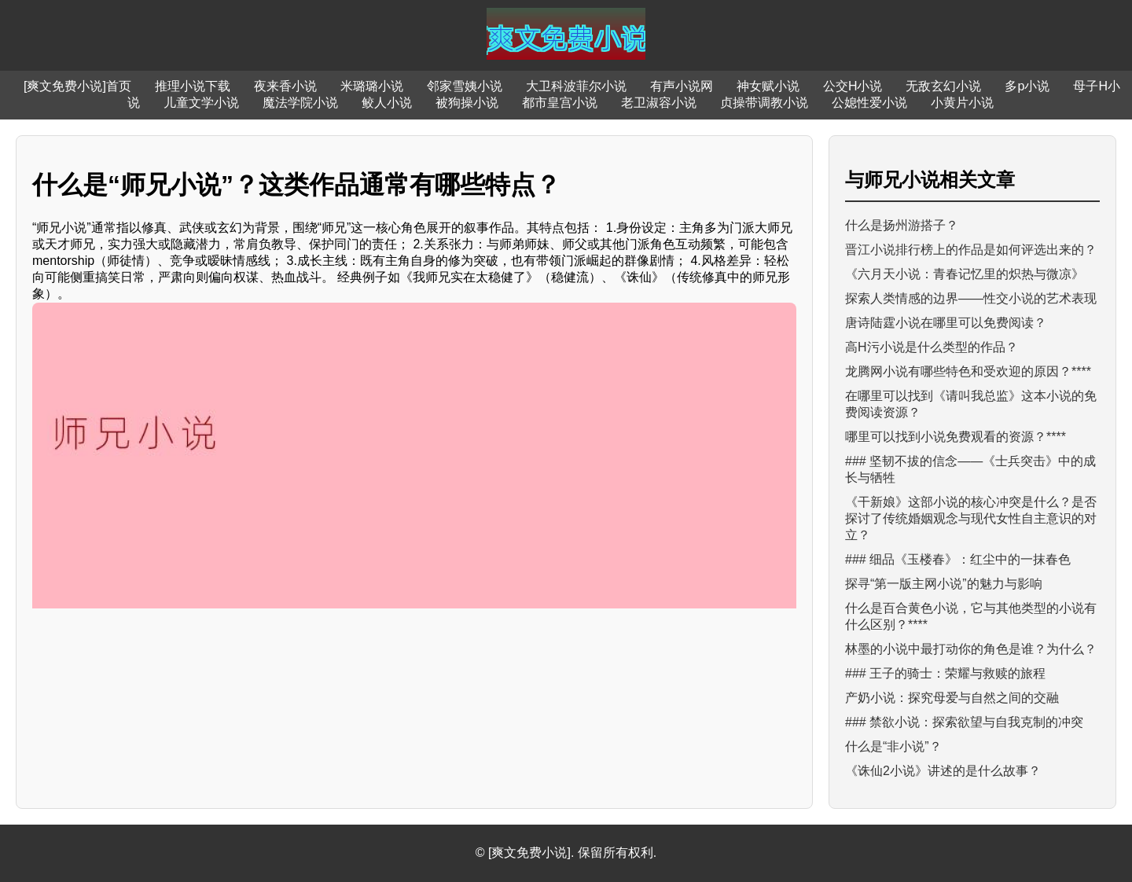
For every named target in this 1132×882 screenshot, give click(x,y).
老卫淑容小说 (658, 102)
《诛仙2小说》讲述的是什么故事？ (943, 770)
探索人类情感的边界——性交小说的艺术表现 (971, 298)
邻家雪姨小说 (464, 86)
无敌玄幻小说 (943, 86)
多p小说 (1027, 86)
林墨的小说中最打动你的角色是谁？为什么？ (971, 649)
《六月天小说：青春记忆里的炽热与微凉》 (964, 274)
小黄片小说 (962, 102)
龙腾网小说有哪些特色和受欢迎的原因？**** (968, 371)
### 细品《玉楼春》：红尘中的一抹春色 (958, 559)
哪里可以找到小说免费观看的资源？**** (955, 436)
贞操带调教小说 (764, 102)
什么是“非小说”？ (893, 746)
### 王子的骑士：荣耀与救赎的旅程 (945, 673)
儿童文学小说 (201, 102)
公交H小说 (853, 86)
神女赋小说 (768, 86)
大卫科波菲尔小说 (576, 86)
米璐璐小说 (371, 86)
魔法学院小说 (300, 102)
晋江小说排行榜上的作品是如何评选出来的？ (971, 249)
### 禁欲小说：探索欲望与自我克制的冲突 (964, 722)
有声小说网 (681, 86)
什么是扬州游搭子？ (901, 225)
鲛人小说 (387, 102)
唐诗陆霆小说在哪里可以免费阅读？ (945, 322)
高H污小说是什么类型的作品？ (931, 347)
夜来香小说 (285, 86)
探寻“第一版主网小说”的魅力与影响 (943, 583)
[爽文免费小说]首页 (77, 86)
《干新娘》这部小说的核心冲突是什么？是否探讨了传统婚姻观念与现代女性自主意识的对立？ (971, 518)
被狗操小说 (467, 102)
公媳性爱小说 (869, 102)
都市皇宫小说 (559, 102)
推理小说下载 (192, 86)
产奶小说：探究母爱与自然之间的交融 (952, 697)
